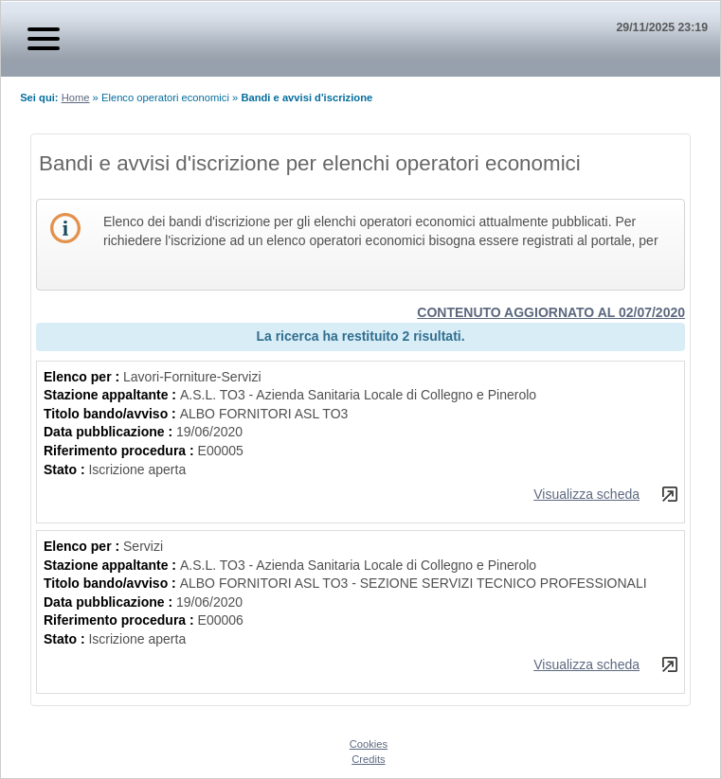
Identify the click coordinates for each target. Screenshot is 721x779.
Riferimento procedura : (121, 450)
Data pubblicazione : (110, 431)
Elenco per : (83, 376)
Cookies (369, 744)
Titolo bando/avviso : (112, 413)
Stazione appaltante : (112, 394)
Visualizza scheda (586, 494)
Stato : (66, 469)
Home (76, 97)
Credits (368, 759)
